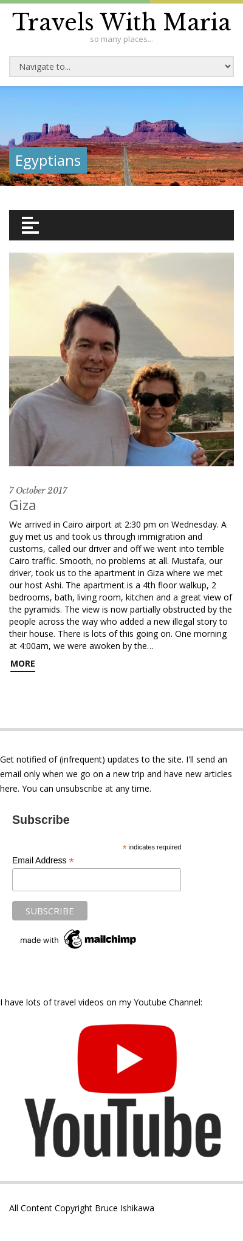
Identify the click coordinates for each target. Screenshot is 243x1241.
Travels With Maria (121, 22)
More (22, 663)
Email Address (43, 860)
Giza (22, 504)
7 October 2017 (38, 490)
